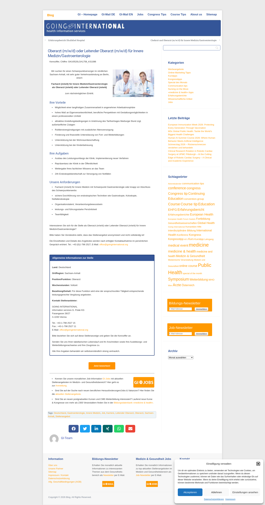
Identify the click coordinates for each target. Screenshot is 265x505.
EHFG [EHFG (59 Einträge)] (172, 209)
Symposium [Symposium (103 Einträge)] (178, 279)
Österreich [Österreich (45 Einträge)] (188, 285)
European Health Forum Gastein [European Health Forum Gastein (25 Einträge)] (182, 219)
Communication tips (177, 86)
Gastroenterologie (76, 413)
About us (196, 14)
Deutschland (60, 413)
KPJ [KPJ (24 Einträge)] (186, 239)
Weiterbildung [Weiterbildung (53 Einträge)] (199, 279)
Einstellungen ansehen (245, 492)
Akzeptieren (190, 492)
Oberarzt (139, 413)
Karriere (110, 413)
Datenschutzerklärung (214, 499)
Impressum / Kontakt (58, 475)
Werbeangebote (176, 69)
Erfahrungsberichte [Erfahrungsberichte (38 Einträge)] (178, 214)
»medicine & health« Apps (181, 92)
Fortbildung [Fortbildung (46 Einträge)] (203, 218)
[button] (258, 463)
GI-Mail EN (126, 14)
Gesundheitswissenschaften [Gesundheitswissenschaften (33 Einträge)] (182, 223)
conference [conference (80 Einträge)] (177, 188)
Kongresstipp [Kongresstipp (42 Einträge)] (176, 239)
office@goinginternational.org (113, 244)
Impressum (230, 499)
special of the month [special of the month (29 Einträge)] (192, 273)
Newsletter (108, 475)
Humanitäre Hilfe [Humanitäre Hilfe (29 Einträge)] (193, 227)
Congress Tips (157, 14)
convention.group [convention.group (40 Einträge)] (194, 198)
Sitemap (211, 14)
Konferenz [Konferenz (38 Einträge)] (182, 234)
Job (103, 413)
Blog (50, 15)
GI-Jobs (106, 378)
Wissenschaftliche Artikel (180, 99)
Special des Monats (177, 82)
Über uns (52, 465)
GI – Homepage (87, 14)
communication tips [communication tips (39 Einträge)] (193, 183)
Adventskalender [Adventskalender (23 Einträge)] (175, 184)
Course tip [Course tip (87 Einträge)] (189, 204)
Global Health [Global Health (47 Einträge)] (206, 223)
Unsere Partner (55, 468)
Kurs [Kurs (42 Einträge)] (191, 239)
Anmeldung (61, 385)
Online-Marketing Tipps (179, 72)
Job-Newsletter (143, 475)
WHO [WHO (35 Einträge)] (211, 279)
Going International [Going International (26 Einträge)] (176, 227)
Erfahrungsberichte (177, 95)
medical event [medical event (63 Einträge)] (178, 245)
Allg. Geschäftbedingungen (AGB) (64, 481)
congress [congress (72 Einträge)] (194, 188)
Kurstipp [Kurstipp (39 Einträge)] (199, 239)
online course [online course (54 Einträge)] (188, 266)
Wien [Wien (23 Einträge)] (170, 285)
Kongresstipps (175, 79)
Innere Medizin (93, 413)
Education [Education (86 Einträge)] (206, 204)
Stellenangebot (62, 416)
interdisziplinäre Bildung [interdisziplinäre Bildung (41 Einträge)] (182, 230)
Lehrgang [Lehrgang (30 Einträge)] (208, 239)
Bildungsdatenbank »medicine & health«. (134, 402)
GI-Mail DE (108, 14)
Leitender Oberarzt (124, 413)
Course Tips (178, 14)
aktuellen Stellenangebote (68, 394)
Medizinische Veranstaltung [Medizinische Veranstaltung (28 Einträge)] (180, 260)
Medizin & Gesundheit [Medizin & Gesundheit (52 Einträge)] (190, 256)
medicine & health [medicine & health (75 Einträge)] (182, 251)
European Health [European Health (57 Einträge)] (201, 214)
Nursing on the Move (178, 89)
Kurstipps (172, 76)
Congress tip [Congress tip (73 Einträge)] (178, 193)
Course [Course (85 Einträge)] (174, 204)
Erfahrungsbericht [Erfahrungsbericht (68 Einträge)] (190, 209)
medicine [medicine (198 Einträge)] (199, 245)
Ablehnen (216, 492)
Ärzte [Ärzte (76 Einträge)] (177, 285)
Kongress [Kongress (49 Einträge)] (195, 234)
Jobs (140, 14)
